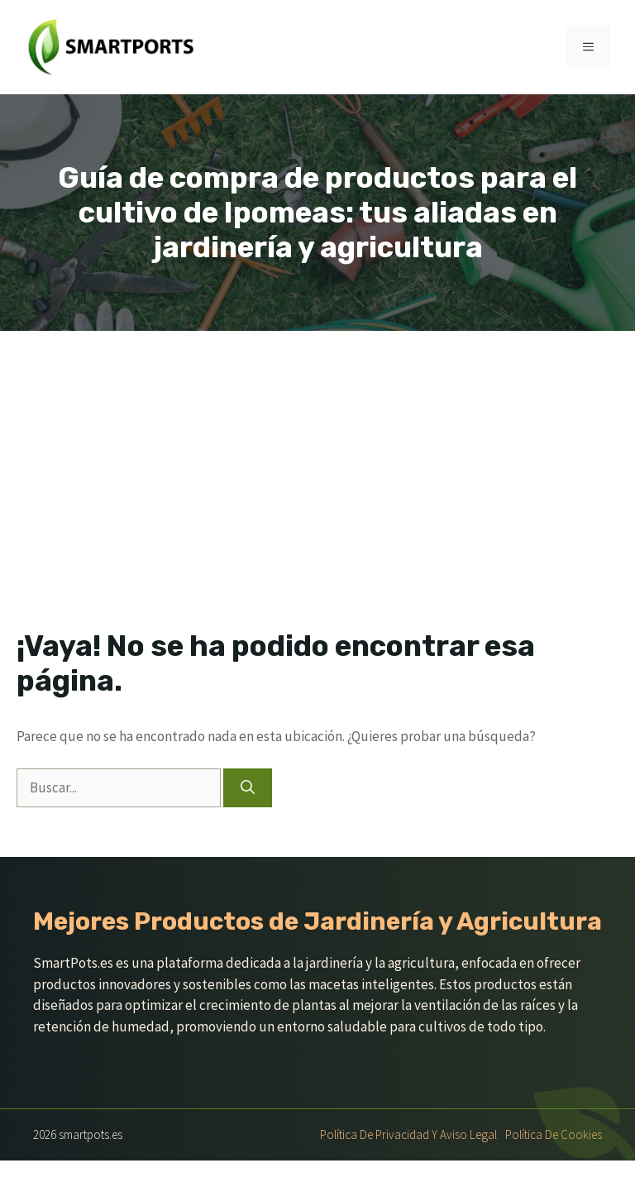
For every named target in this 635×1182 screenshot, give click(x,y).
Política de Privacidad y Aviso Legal (408, 1134)
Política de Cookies (553, 1134)
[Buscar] (247, 788)
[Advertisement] (317, 455)
